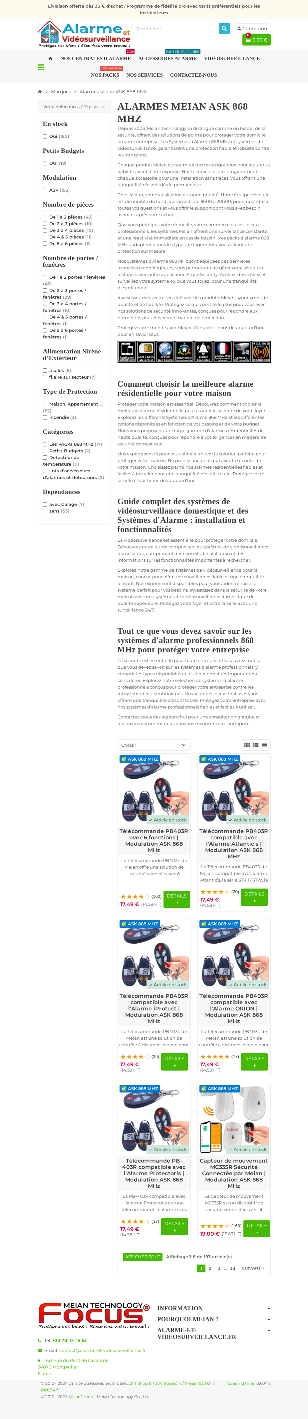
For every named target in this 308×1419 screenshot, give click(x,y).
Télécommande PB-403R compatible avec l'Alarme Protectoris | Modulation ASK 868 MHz (153, 1173)
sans (59, 511)
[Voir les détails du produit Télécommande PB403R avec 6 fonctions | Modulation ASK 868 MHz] (154, 789)
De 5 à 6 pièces (70, 243)
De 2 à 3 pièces (71, 223)
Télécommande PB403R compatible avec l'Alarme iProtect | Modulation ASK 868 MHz (154, 1008)
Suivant (253, 1268)
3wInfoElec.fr (168, 1383)
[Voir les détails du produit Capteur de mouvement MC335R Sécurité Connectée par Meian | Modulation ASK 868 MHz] (234, 1119)
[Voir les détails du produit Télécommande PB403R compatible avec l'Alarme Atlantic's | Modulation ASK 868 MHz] (234, 789)
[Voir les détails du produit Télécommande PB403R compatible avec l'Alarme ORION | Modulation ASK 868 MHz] (234, 954)
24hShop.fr (141, 1383)
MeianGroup (81, 1397)
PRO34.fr (50, 1390)
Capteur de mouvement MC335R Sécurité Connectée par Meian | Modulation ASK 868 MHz (234, 1173)
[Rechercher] (224, 28)
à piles (60, 370)
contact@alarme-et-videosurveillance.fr (102, 1350)
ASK (59, 190)
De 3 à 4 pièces (71, 230)
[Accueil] (40, 92)
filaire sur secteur (72, 377)
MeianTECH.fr (198, 1383)
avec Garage (66, 504)
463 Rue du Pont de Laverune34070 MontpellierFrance (73, 1367)
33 (232, 1268)
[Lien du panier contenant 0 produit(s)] (256, 40)
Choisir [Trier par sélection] (128, 745)
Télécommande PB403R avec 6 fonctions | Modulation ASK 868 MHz (154, 840)
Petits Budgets (70, 450)
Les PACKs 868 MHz (75, 444)
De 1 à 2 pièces (71, 217)
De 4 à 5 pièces (70, 236)
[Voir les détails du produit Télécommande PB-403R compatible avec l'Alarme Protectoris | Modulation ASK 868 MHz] (154, 1119)
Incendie (62, 417)
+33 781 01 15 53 (69, 1340)
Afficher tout (143, 1257)
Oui (59, 136)
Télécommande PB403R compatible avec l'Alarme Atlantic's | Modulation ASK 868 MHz (233, 844)
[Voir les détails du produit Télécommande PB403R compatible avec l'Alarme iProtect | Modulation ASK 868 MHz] (154, 954)
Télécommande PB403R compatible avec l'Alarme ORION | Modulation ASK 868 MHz (233, 1008)
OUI (58, 163)
